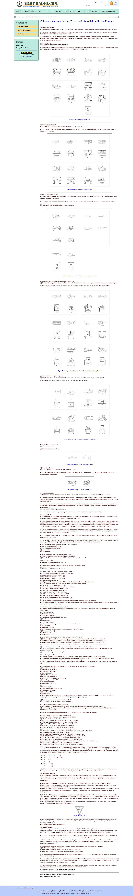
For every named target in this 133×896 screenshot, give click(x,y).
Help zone (34, 891)
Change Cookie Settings (23, 47)
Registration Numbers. (48, 493)
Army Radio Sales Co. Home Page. (50, 876)
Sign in (96, 2)
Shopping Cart (30, 11)
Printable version (113, 17)
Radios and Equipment (24, 30)
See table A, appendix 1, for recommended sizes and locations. (58, 869)
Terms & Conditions (72, 891)
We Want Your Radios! (95, 891)
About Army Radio (91, 11)
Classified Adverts (23, 26)
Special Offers (20, 45)
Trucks (44, 43)
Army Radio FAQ (108, 11)
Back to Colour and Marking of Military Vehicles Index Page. (57, 874)
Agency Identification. (48, 27)
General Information (72, 11)
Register (102, 2)
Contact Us (43, 11)
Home (18, 11)
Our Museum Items (23, 34)
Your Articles (56, 11)
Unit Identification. (47, 515)
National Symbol (47, 827)
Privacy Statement (83, 891)
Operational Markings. (49, 773)
